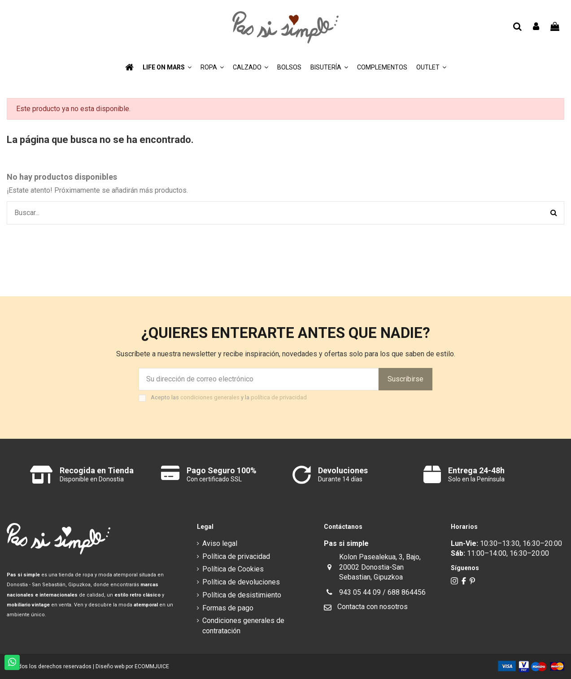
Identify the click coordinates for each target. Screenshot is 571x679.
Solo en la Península (476, 479)
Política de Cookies (233, 569)
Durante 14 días (340, 479)
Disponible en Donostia (92, 479)
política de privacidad (279, 397)
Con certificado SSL (214, 479)
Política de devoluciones (241, 582)
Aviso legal (219, 543)
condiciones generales (210, 397)
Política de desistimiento (241, 595)
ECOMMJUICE (152, 666)
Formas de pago (227, 608)
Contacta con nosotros (372, 606)
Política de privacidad (236, 556)
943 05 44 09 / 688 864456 (382, 592)
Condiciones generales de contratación (243, 625)
